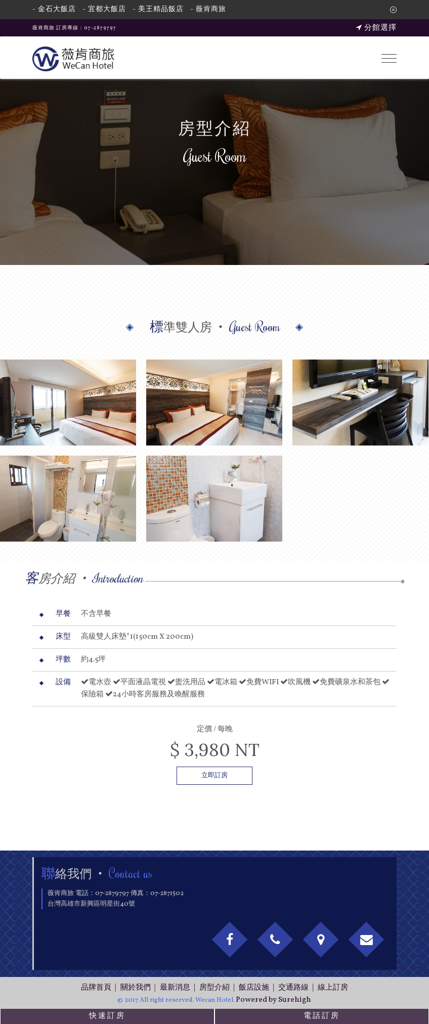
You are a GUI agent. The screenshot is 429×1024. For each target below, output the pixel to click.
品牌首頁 (96, 988)
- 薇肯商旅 (208, 9)
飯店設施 (254, 988)
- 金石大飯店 (54, 9)
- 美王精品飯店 (158, 9)
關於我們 (135, 988)
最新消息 (175, 988)
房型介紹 (214, 988)
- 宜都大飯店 (104, 9)
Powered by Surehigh (273, 1000)
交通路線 (293, 988)
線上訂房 (333, 988)
